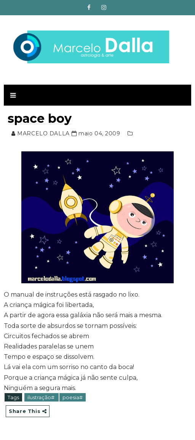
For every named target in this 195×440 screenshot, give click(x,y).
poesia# (72, 397)
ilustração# (41, 397)
